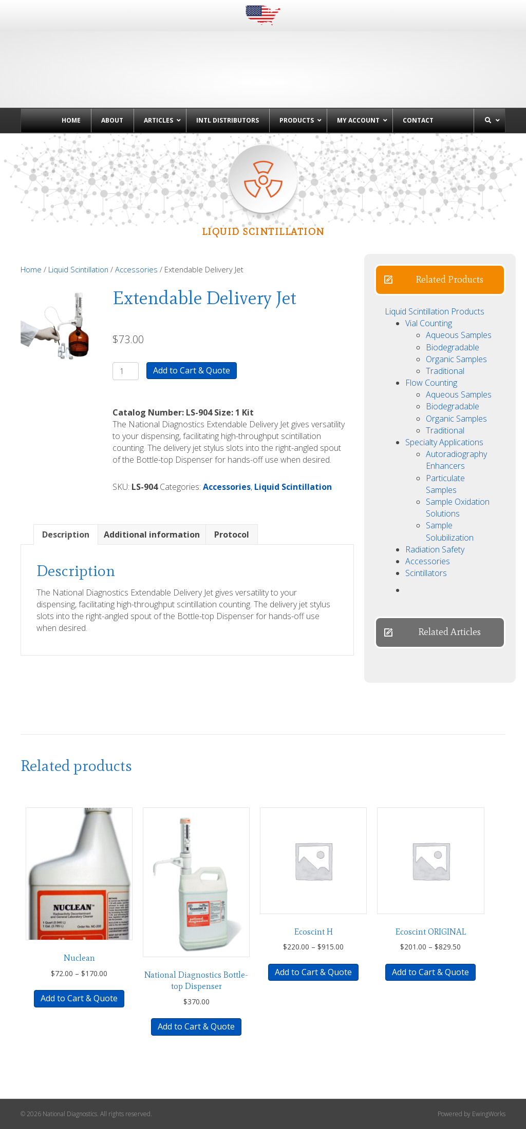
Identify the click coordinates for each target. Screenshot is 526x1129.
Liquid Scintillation (78, 269)
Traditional (445, 371)
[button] (439, 279)
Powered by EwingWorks (471, 1114)
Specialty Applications (444, 442)
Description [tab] (65, 534)
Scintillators (426, 573)
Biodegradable (452, 347)
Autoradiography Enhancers (456, 459)
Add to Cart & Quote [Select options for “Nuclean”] (79, 998)
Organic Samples (456, 359)
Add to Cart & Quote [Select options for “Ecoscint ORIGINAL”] (430, 972)
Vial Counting (428, 323)
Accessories (136, 269)
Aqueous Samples (459, 335)
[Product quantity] (125, 371)
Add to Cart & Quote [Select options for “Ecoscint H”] (313, 972)
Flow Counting (431, 382)
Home (31, 269)
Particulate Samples (445, 484)
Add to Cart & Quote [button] (196, 1026)
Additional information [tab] (152, 534)
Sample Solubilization (450, 531)
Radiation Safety (434, 549)
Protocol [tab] (231, 534)
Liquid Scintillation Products (434, 311)
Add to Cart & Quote (191, 370)
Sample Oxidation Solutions (458, 507)
